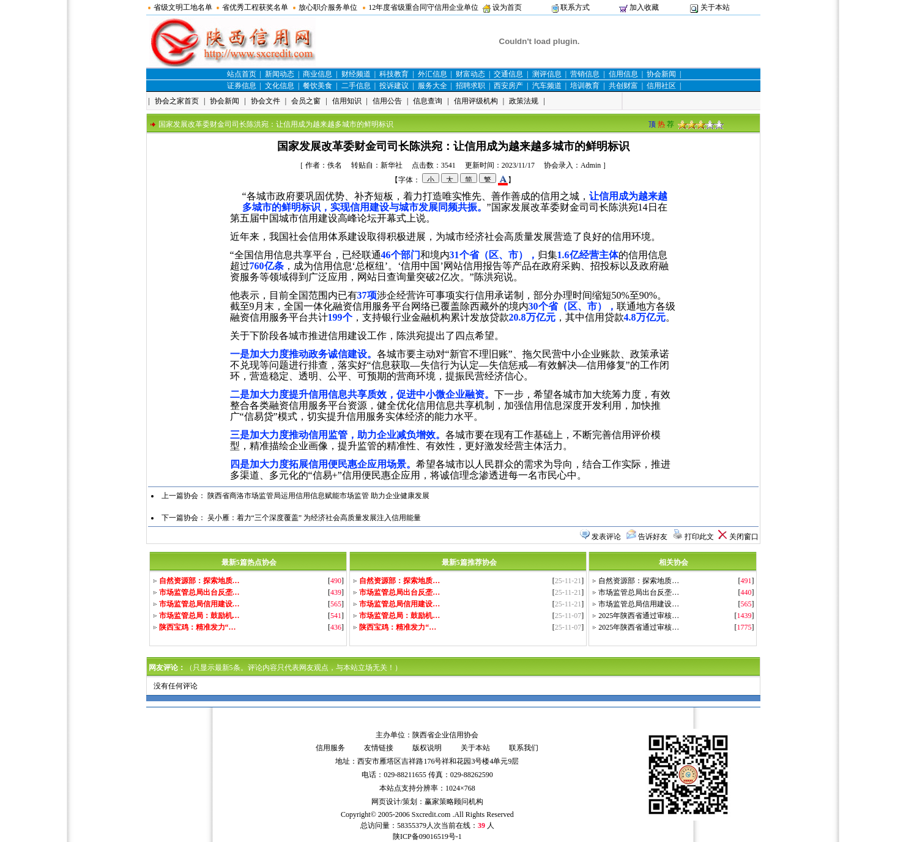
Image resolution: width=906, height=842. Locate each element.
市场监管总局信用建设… (638, 604)
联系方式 (575, 7)
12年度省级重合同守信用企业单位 (423, 7)
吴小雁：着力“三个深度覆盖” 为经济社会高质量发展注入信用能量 (314, 517)
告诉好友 (652, 536)
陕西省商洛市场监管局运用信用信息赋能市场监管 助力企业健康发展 (318, 495)
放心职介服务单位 (328, 7)
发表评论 (606, 536)
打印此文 (699, 536)
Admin (591, 165)
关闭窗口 (744, 536)
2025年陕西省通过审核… (638, 615)
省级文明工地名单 (183, 7)
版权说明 (427, 747)
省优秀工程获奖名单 (255, 7)
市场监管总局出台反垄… (638, 592)
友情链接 (378, 747)
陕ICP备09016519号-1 (427, 836)
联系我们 (523, 747)
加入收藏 (644, 7)
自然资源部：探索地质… (638, 580)
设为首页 (507, 7)
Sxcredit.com (431, 814)
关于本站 (715, 7)
